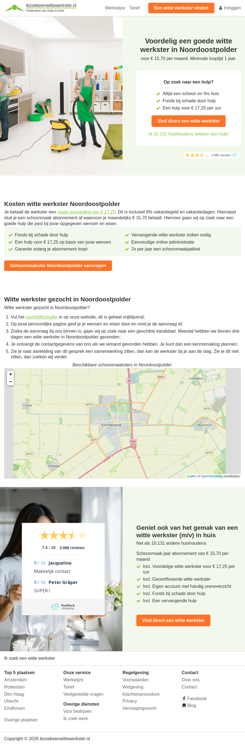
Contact (189, 687)
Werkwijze (115, 8)
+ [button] (10, 374)
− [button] (10, 382)
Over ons (191, 679)
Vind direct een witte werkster (188, 121)
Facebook (196, 698)
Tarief (134, 8)
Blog (191, 705)
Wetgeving (132, 687)
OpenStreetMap (212, 476)
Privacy (129, 701)
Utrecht (11, 701)
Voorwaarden (135, 679)
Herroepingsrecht (139, 708)
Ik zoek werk (75, 718)
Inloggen (229, 8)
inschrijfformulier (42, 317)
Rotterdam (14, 687)
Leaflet (191, 476)
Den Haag (14, 694)
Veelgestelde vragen (83, 694)
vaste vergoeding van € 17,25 (86, 212)
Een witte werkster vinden (181, 8)
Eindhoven (14, 708)
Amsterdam (15, 679)
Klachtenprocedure (141, 694)
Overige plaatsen (21, 720)
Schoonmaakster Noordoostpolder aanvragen (58, 265)
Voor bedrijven (77, 711)
